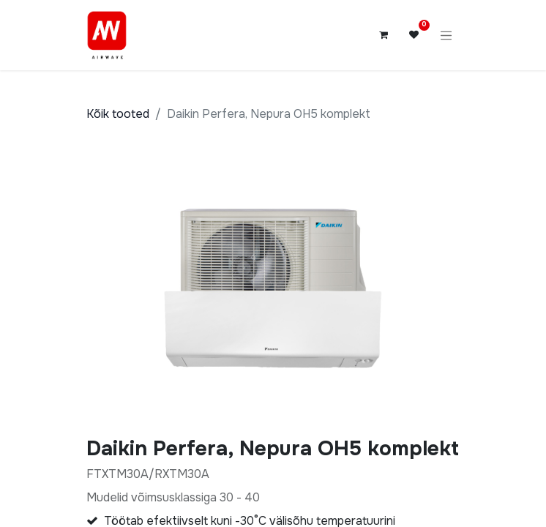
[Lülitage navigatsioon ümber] (446, 35)
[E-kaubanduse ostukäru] (383, 35)
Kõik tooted (117, 114)
